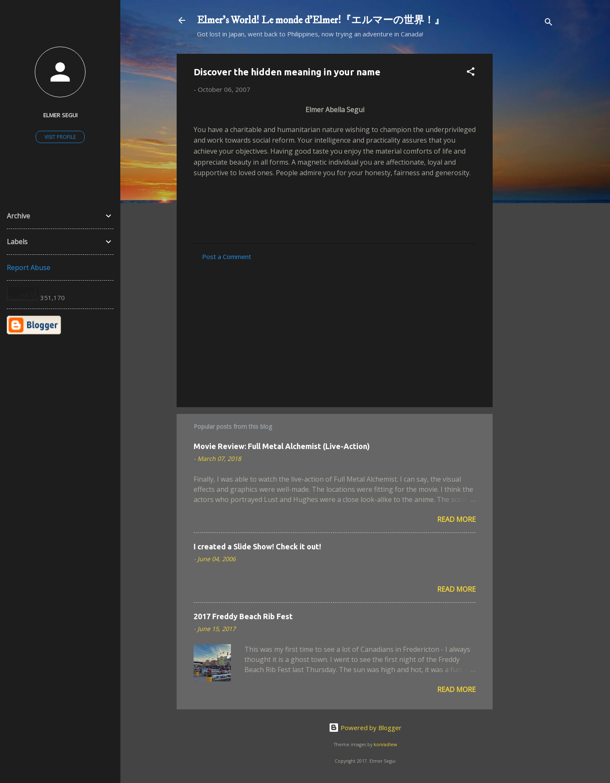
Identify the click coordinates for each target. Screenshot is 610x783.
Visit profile (60, 137)
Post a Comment (226, 256)
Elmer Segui (60, 115)
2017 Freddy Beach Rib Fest (243, 616)
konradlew (385, 744)
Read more (456, 519)
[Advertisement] (526, 181)
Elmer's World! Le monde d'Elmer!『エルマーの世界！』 (320, 20)
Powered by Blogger (365, 727)
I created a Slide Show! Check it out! (257, 546)
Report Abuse (28, 267)
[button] (471, 72)
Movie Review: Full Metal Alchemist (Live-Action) (282, 446)
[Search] (548, 23)
